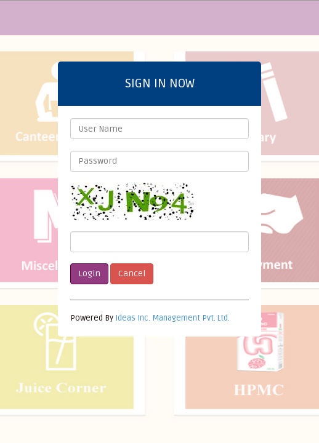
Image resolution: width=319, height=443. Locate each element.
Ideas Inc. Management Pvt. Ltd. (172, 318)
